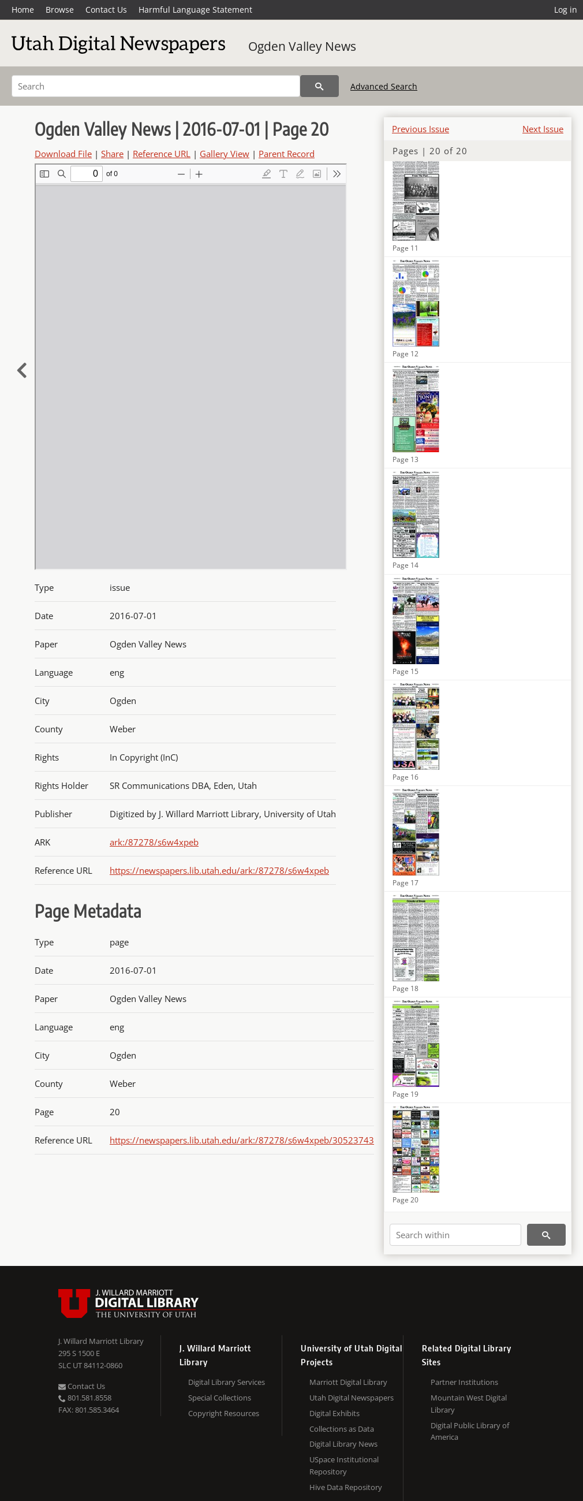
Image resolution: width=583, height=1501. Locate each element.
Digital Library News (343, 1444)
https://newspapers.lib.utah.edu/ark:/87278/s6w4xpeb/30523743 (242, 1140)
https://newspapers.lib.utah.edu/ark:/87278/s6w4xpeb (219, 870)
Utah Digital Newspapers (351, 1397)
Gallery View (224, 153)
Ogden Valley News (302, 46)
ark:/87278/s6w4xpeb (154, 842)
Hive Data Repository (345, 1487)
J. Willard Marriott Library (101, 1341)
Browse (60, 9)
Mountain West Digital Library (469, 1403)
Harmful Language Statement (195, 9)
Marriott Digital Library (348, 1382)
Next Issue (542, 129)
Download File (63, 153)
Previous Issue (420, 129)
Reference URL (161, 153)
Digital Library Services (226, 1382)
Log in (565, 9)
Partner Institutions (464, 1382)
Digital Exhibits (334, 1413)
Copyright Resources (223, 1413)
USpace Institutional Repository (344, 1465)
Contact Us (106, 9)
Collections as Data (341, 1429)
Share (112, 153)
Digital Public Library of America (470, 1431)
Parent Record (287, 153)
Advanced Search (383, 86)
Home (23, 9)
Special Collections (219, 1397)
